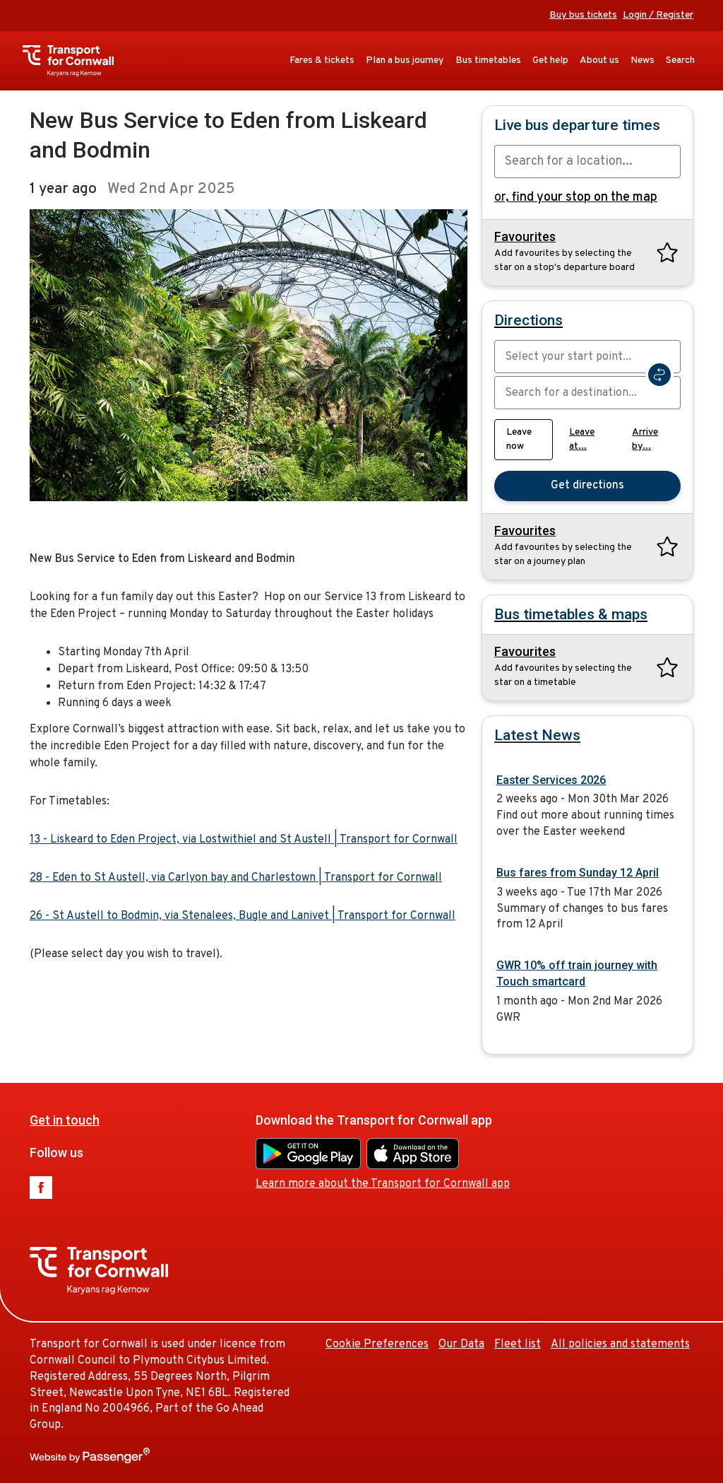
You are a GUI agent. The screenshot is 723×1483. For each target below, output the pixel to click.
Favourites (525, 236)
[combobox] (587, 161)
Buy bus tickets (583, 15)
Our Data (461, 1344)
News (643, 60)
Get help (550, 60)
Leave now (519, 439)
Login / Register (658, 15)
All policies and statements (620, 1344)
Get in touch (65, 1120)
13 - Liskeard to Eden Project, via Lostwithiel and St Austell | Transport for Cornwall (244, 840)
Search (680, 60)
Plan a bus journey (405, 60)
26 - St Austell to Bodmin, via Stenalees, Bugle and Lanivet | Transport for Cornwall (242, 916)
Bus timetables (488, 60)
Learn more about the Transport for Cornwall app (383, 1184)
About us (599, 60)
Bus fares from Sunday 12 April (577, 872)
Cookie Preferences (377, 1344)
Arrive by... (645, 439)
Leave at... (581, 439)
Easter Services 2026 (551, 780)
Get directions (587, 486)
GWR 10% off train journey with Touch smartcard (576, 973)
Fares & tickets (321, 60)
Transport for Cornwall (75, 60)
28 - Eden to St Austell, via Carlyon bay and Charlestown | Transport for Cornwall (236, 878)
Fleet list (517, 1344)
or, (575, 197)
